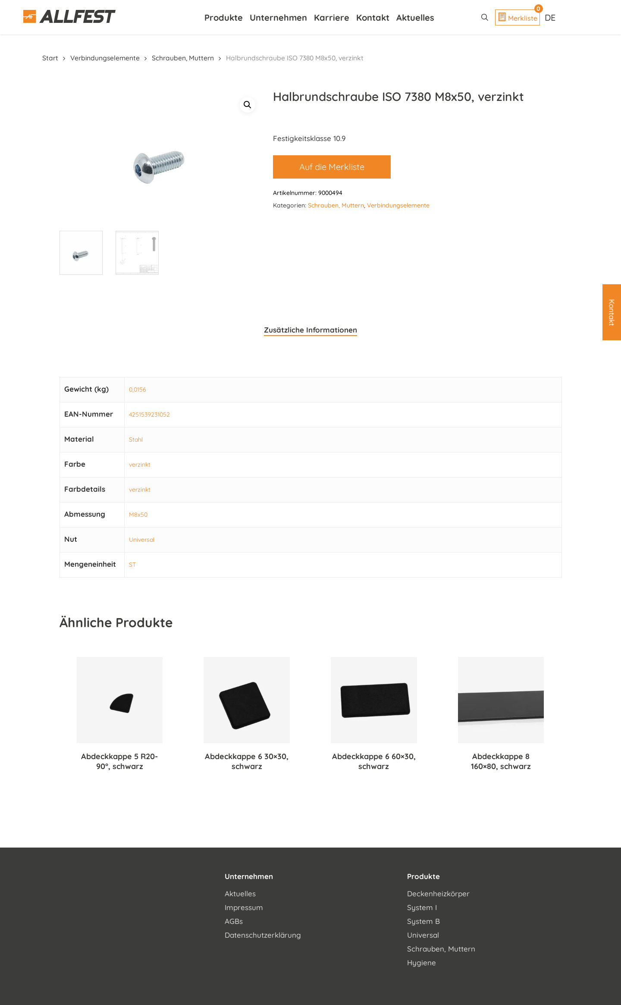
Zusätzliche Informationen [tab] (310, 328)
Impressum (244, 906)
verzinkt (140, 464)
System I (422, 906)
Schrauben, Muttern (183, 57)
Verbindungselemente (105, 57)
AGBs (234, 919)
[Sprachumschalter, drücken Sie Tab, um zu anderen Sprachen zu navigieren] (551, 17)
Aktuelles (240, 892)
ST (132, 564)
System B (423, 919)
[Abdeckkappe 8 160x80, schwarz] (501, 699)
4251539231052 (149, 414)
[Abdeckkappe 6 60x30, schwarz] (374, 699)
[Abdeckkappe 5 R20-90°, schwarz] (120, 699)
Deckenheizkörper (438, 892)
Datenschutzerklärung (263, 933)
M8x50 (138, 514)
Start (50, 57)
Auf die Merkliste (331, 166)
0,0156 (137, 389)
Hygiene (421, 961)
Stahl (136, 439)
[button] (247, 105)
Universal (141, 539)
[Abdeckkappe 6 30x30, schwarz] (247, 699)
